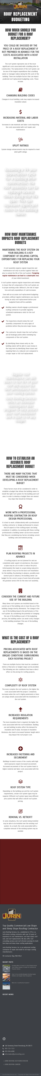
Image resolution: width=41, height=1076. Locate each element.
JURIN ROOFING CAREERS (11, 1064)
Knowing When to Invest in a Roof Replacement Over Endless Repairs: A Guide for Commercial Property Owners (24, 967)
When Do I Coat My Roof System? (20, 983)
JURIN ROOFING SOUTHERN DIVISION (15, 1061)
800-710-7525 (10, 1048)
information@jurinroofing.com (15, 1054)
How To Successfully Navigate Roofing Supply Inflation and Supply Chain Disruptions (24, 975)
